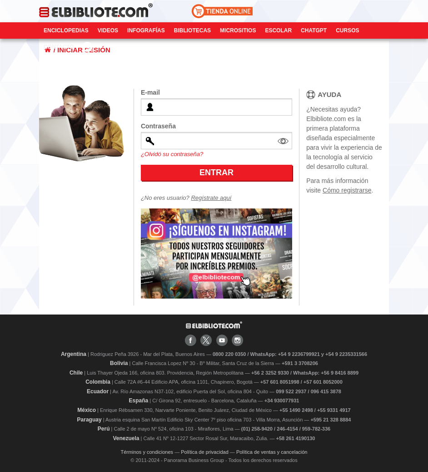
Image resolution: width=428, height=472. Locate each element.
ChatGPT (314, 30)
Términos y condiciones (147, 452)
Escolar (278, 30)
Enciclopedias (66, 30)
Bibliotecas (192, 30)
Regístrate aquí (211, 197)
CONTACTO (59, 47)
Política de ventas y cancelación (272, 452)
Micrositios (238, 30)
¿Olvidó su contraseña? (172, 154)
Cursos (347, 30)
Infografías (146, 30)
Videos (108, 30)
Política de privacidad (205, 452)
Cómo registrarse (347, 190)
